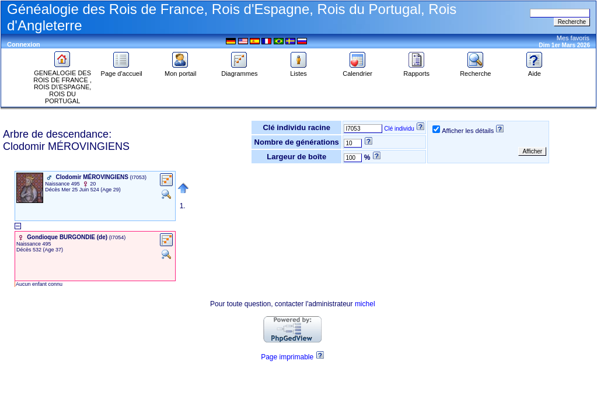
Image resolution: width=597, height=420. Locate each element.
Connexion (23, 44)
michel (365, 304)
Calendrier (357, 70)
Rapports (416, 70)
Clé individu (399, 128)
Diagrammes (239, 70)
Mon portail (180, 70)
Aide (534, 70)
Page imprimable (287, 357)
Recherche (475, 70)
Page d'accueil (121, 70)
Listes (298, 70)
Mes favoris (573, 37)
